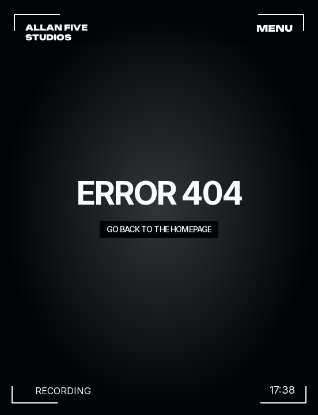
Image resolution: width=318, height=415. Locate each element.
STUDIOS (48, 37)
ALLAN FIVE (57, 27)
